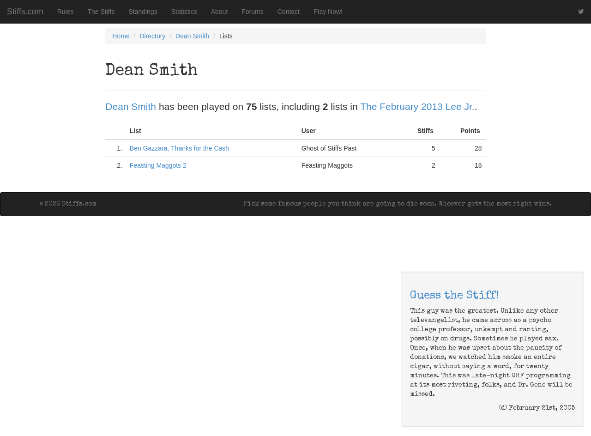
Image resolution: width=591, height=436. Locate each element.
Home (120, 36)
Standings (142, 11)
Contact (288, 11)
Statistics (184, 11)
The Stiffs (101, 11)
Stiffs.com (25, 11)
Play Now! (328, 11)
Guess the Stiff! (454, 296)
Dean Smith (192, 36)
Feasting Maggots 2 (158, 165)
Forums (252, 11)
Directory (152, 36)
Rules (65, 11)
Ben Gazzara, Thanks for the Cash (179, 148)
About (219, 11)
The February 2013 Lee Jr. (417, 106)
